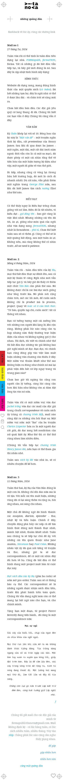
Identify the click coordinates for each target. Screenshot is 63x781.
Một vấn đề (26, 137)
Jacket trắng (14, 406)
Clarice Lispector (16, 426)
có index (45, 89)
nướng (45, 188)
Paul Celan (40, 544)
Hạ (53, 269)
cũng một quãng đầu (31, 765)
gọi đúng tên (27, 213)
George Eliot (36, 184)
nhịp (11, 735)
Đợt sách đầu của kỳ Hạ (20, 576)
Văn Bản (24, 286)
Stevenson (22, 544)
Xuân (14, 133)
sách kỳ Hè (26, 459)
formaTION (49, 60)
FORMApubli (33, 60)
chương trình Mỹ (32, 414)
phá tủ (35, 229)
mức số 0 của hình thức (41, 306)
